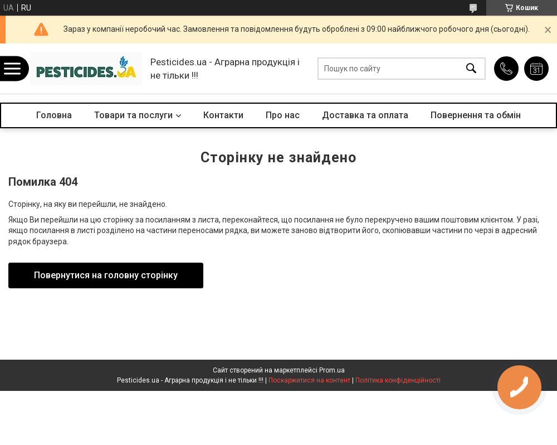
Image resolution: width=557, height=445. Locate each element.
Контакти (223, 115)
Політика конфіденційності (398, 380)
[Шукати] (471, 69)
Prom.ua (332, 370)
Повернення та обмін (476, 115)
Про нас (283, 115)
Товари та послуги (133, 115)
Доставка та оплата (365, 115)
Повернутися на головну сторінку (106, 275)
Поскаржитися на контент (309, 380)
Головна (54, 115)
